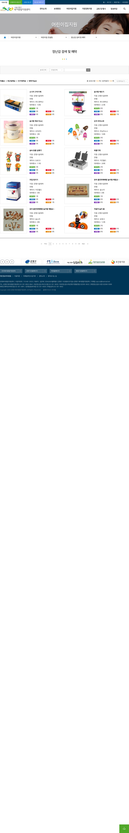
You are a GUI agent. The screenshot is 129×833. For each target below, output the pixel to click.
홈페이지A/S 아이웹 (49, 290)
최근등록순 (11, 81)
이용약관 (17, 276)
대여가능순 (33, 81)
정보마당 (114, 9)
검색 (88, 70)
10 (79, 244)
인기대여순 (22, 81)
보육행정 (57, 9)
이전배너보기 (2, 262)
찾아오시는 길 (52, 276)
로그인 (109, 2)
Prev (45, 244)
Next (83, 244)
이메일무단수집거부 (29, 276)
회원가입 (117, 2)
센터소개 (43, 9)
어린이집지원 (71, 9)
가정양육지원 (87, 9)
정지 (7, 262)
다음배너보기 (12, 262)
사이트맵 (125, 2)
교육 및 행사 (101, 9)
